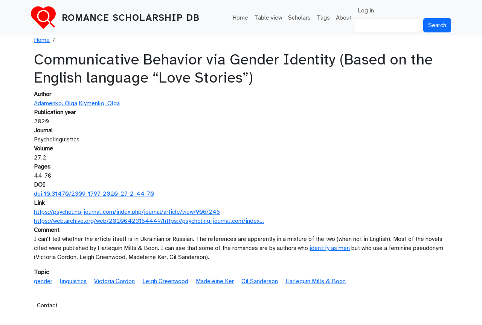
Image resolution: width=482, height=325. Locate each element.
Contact (47, 305)
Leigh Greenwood (165, 281)
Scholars (299, 17)
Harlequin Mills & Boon (315, 281)
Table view (268, 17)
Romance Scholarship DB (131, 17)
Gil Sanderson (259, 281)
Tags (323, 17)
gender (43, 281)
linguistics (73, 281)
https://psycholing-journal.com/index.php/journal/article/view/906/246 (127, 212)
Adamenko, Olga (55, 103)
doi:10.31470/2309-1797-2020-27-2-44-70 (94, 194)
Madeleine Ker (215, 281)
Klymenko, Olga (99, 103)
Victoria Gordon (114, 281)
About (344, 17)
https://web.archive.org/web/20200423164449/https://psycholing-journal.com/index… (149, 221)
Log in (366, 10)
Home (240, 17)
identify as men (330, 248)
